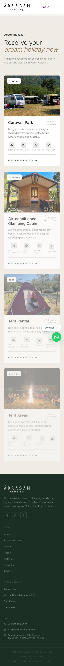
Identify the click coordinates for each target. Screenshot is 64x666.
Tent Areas (9, 607)
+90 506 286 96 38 (15, 624)
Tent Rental (10, 601)
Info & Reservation (22, 160)
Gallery (7, 546)
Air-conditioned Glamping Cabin (20, 595)
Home (7, 534)
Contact (8, 571)
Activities (9, 565)
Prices (7, 552)
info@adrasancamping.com (19, 629)
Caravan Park (10, 589)
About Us (9, 559)
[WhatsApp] (56, 337)
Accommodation (12, 540)
